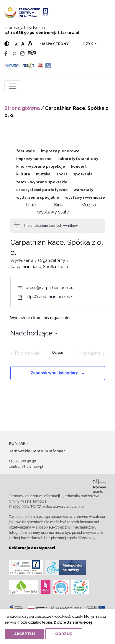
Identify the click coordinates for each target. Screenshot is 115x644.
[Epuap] (11, 65)
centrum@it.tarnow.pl (57, 32)
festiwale (25, 151)
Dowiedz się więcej (73, 622)
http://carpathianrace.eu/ (49, 296)
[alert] (51, 225)
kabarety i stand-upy (78, 158)
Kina (58, 205)
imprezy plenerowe (60, 151)
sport (61, 174)
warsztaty (83, 190)
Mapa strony (55, 44)
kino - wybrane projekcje (40, 166)
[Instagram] (22, 53)
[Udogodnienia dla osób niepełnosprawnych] (48, 65)
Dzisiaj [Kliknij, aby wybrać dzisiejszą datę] (57, 352)
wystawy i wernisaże (85, 197)
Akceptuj (24, 634)
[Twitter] (14, 53)
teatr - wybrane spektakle (42, 182)
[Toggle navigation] (12, 86)
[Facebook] (5, 53)
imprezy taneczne (34, 158)
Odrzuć (63, 634)
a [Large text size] (30, 43)
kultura (23, 174)
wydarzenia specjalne (37, 197)
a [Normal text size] (16, 44)
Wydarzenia (21, 260)
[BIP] (40, 65)
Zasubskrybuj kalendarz (54, 373)
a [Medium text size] (22, 44)
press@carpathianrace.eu (49, 287)
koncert (79, 166)
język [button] (88, 44)
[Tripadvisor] (32, 53)
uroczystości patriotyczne (42, 190)
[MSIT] (28, 65)
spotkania (83, 174)
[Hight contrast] (6, 44)
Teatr (30, 205)
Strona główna (22, 108)
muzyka (43, 174)
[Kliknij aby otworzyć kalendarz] (34, 333)
